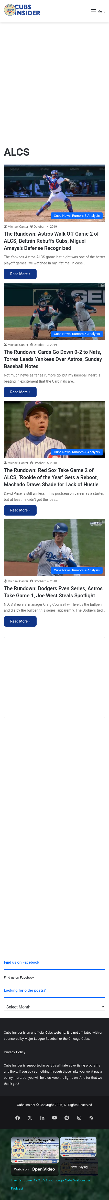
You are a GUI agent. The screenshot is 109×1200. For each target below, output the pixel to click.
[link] (19, 1145)
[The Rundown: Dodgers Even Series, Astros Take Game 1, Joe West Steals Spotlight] (54, 547)
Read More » (20, 274)
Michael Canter (18, 226)
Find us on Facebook (19, 977)
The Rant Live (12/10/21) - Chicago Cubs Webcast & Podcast (34, 1144)
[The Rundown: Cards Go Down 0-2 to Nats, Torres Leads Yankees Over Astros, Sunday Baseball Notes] (54, 311)
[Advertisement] (54, 82)
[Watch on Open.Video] (34, 1168)
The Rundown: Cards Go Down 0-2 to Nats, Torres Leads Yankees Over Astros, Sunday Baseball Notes (53, 359)
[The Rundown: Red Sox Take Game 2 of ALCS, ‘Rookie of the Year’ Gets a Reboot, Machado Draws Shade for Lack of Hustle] (54, 429)
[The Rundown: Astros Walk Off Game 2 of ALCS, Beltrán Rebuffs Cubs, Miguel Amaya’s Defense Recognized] (54, 193)
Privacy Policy (14, 1052)
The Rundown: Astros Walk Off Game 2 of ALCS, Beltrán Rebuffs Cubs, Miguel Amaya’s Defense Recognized (51, 241)
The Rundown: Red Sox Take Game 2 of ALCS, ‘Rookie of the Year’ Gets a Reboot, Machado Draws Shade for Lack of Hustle (51, 477)
